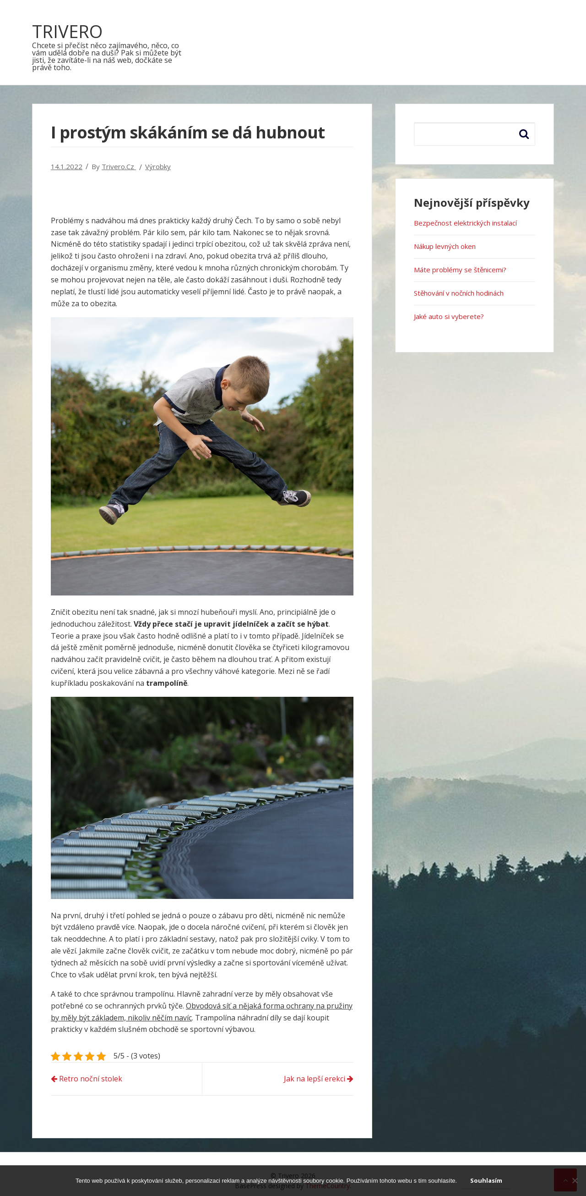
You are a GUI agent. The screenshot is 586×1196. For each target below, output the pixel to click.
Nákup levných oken (445, 246)
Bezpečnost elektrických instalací (465, 222)
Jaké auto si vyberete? (449, 316)
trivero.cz (119, 166)
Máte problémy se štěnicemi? (460, 269)
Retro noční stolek (90, 1079)
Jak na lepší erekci (314, 1079)
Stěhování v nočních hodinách (459, 293)
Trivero (67, 31)
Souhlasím (486, 1180)
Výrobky (158, 166)
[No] (574, 1180)
